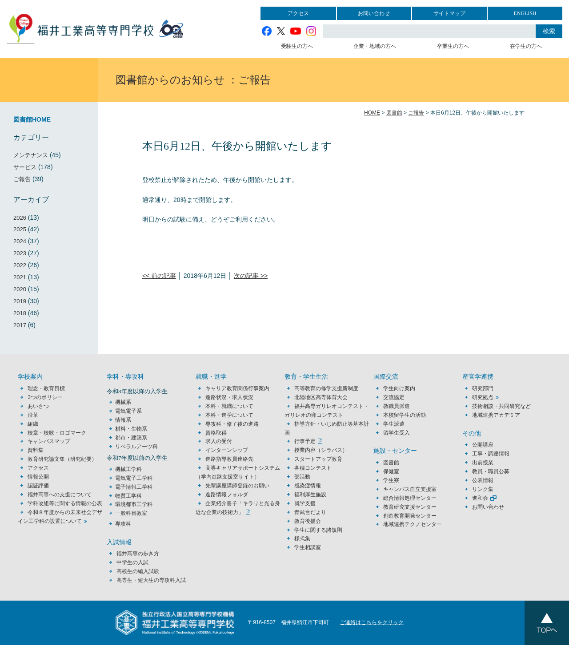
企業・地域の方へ (374, 46)
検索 (549, 31)
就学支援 (305, 503)
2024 (19, 241)
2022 (19, 265)
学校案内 (30, 376)
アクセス (298, 13)
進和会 (480, 498)
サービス (24, 167)
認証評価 (38, 486)
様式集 (302, 538)
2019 (19, 301)
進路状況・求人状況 (229, 397)
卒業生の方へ (453, 46)
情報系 (123, 420)
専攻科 (123, 524)
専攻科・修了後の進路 (232, 424)
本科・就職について (229, 406)
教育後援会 (307, 521)
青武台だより (310, 512)
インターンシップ (226, 450)
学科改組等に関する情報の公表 (65, 503)
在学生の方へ (526, 46)
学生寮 (391, 480)
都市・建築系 (131, 438)
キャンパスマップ (49, 441)
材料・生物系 (131, 429)
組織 (33, 424)
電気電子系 (128, 411)
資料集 (36, 450)
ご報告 (22, 179)
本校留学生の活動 (404, 415)
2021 (19, 277)
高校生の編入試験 (137, 571)
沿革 (33, 415)
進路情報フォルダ (226, 494)
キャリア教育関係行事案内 (237, 388)
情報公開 (38, 477)
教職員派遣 (396, 406)
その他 (471, 433)
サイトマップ (449, 13)
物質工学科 (128, 496)
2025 (19, 229)
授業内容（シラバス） (321, 450)
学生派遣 (394, 424)
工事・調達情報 (490, 454)
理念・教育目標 (46, 388)
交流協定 (394, 397)
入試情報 (119, 542)
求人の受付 (218, 441)
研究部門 (482, 388)
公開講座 (485, 445)
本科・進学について (229, 415)
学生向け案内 (399, 388)
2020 (19, 289)
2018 (19, 313)
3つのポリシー (45, 397)
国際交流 (385, 376)
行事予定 (305, 441)
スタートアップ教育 (318, 459)
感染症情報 (307, 486)
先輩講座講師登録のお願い (237, 486)
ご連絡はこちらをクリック (372, 622)
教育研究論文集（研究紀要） (62, 459)
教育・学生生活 (306, 376)
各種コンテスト (313, 468)
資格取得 (216, 433)
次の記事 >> (251, 275)
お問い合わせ (374, 13)
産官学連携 (477, 376)
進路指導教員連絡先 (229, 459)
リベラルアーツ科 (136, 446)
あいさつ (38, 406)
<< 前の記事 (159, 275)
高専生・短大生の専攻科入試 (151, 580)
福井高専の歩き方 (137, 553)
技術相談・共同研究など (501, 406)
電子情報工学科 (133, 487)
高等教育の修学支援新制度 (326, 388)
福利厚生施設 (310, 494)
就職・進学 (211, 376)
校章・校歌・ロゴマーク (57, 433)
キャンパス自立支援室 (410, 489)
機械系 (123, 402)
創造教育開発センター (410, 516)
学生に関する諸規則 (318, 530)
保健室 (391, 471)
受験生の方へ (297, 46)
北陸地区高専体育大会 (321, 397)
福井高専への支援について (60, 494)
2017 (19, 325)
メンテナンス (30, 155)
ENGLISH (524, 13)
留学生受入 (396, 433)
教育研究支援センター (410, 507)
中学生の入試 (132, 562)
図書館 (391, 462)
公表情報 (482, 480)
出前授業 (482, 462)
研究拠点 (482, 397)
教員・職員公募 (490, 471)
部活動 (302, 477)
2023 (19, 253)
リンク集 (482, 489)
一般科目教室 (131, 513)
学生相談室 (307, 547)
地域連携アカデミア (496, 415)
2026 (19, 217)
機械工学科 (128, 469)
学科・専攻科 (125, 376)
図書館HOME (32, 119)
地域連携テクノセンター (412, 524)
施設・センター (395, 450)
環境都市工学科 (133, 504)
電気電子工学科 (133, 478)
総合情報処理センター (410, 498)
